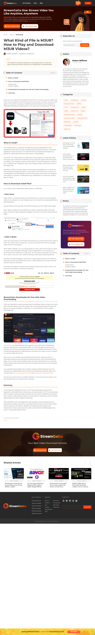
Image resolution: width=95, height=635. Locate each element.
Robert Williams (12, 53)
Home (6, 34)
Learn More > (33, 21)
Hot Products (27, 3)
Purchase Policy (56, 503)
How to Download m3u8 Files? (18, 81)
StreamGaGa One (36, 501)
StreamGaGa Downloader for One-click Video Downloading (28, 89)
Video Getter (13, 84)
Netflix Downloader (37, 514)
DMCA (46, 512)
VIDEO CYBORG (13, 86)
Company (47, 507)
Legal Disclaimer (48, 509)
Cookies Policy (56, 507)
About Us (47, 501)
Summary (11, 93)
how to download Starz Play (22, 373)
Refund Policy (56, 505)
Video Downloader (36, 506)
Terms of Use (56, 501)
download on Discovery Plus (43, 373)
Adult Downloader (36, 503)
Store (35, 3)
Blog (41, 3)
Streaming (19, 34)
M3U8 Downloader (36, 511)
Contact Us (47, 503)
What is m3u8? (13, 78)
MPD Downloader (36, 508)
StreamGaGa (8, 345)
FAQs (46, 505)
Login (88, 3)
